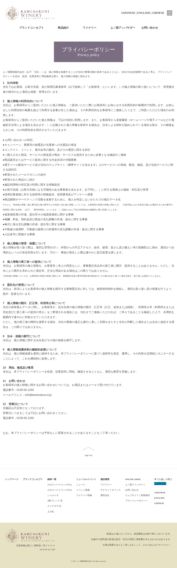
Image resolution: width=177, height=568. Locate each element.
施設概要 (104, 479)
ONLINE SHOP (133, 479)
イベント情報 (83, 490)
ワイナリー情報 (84, 495)
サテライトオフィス (110, 490)
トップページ (11, 479)
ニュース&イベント (86, 479)
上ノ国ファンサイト (135, 484)
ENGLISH (143, 12)
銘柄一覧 (51, 479)
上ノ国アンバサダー (122, 27)
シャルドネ (53, 495)
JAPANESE (128, 12)
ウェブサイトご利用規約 (137, 495)
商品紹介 (63, 27)
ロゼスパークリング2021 (59, 484)
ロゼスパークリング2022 (59, 490)
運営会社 (104, 495)
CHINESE (158, 12)
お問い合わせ (149, 27)
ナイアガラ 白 (54, 506)
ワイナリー (89, 27)
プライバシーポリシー (136, 501)
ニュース (80, 484)
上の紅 (50, 511)
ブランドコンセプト (31, 27)
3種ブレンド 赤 (55, 501)
